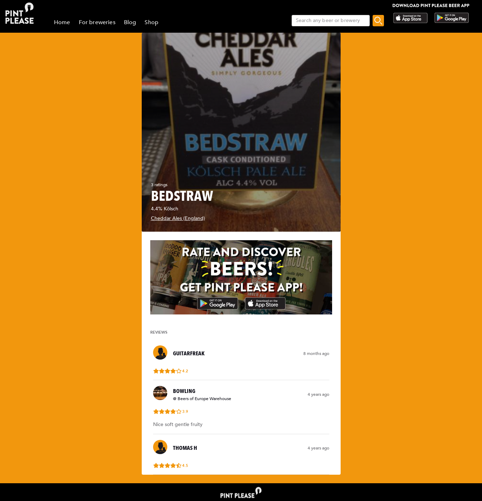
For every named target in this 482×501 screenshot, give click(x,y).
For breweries (97, 22)
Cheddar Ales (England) (178, 218)
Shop (151, 22)
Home (62, 22)
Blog (130, 22)
